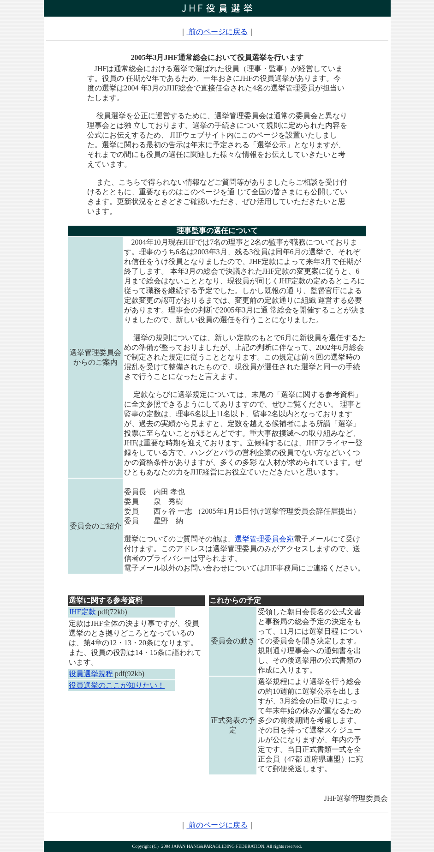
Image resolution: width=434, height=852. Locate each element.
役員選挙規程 (91, 674)
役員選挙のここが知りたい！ (117, 685)
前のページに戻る (217, 32)
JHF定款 (82, 612)
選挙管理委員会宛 (264, 539)
